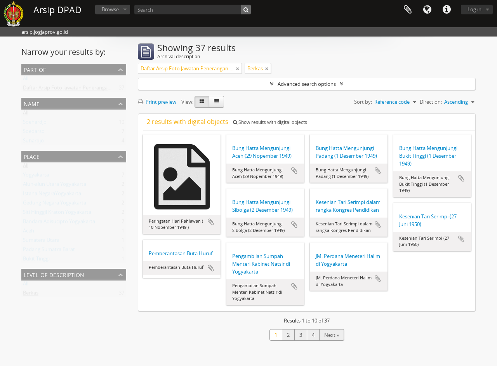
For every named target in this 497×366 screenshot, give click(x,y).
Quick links (446, 9)
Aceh (28, 232)
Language (427, 9)
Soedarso (34, 132)
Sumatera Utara (41, 241)
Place (32, 156)
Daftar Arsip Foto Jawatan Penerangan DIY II (73, 89)
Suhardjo (33, 142)
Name (32, 103)
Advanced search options (307, 83)
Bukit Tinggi (36, 260)
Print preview (157, 101)
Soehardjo (35, 123)
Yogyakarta (36, 176)
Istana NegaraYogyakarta (52, 195)
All (25, 80)
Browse (110, 9)
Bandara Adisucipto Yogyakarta (59, 223)
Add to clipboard (211, 222)
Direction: (431, 101)
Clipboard (407, 9)
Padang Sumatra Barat (49, 250)
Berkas (30, 294)
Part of (35, 69)
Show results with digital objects (270, 122)
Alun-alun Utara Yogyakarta (54, 185)
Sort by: (363, 101)
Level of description (54, 274)
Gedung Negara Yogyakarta (54, 204)
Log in (474, 9)
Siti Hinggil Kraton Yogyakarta (57, 213)
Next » (331, 334)
